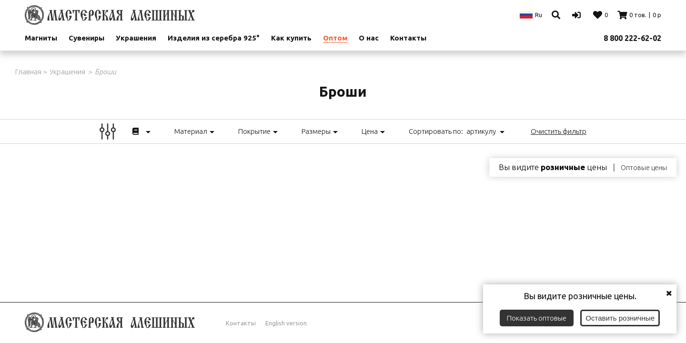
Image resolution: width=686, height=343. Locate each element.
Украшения (136, 38)
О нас (369, 38)
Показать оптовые (536, 318)
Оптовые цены (644, 168)
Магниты (41, 38)
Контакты (408, 38)
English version (286, 323)
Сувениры (86, 38)
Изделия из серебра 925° (214, 38)
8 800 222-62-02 (632, 38)
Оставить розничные (620, 318)
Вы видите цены (553, 167)
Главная (28, 72)
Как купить (291, 38)
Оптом (335, 38)
